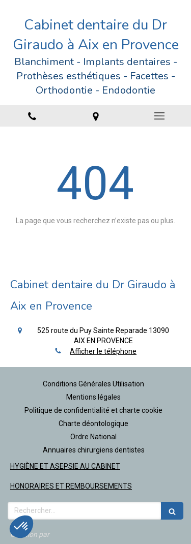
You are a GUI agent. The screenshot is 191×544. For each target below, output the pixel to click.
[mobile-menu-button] (159, 116)
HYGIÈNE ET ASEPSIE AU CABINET (65, 466)
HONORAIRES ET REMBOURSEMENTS (71, 486)
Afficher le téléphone (103, 351)
